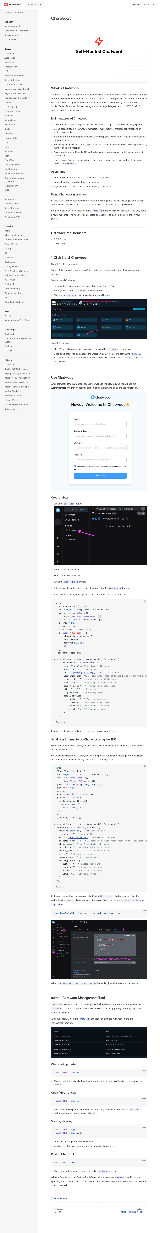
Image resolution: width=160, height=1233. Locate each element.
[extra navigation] (154, 4)
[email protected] (83, 673)
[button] (18, 22)
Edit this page (59, 1198)
